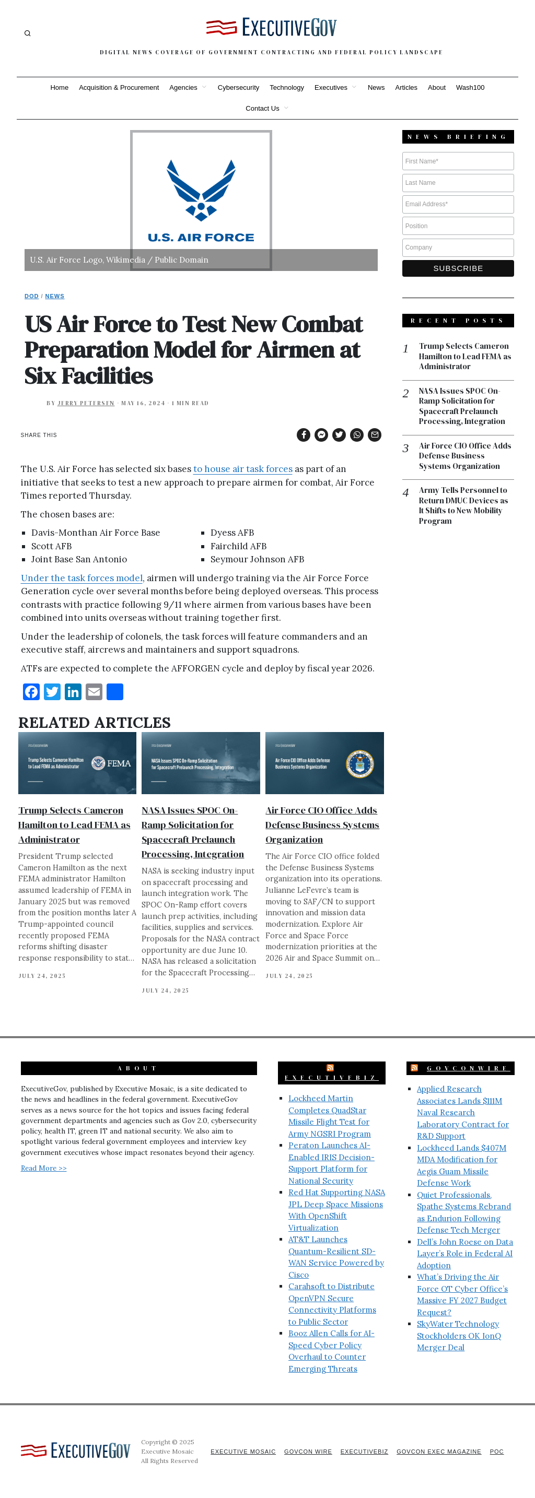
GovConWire (468, 1068)
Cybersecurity (238, 87)
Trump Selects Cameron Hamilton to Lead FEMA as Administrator (74, 825)
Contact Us (262, 108)
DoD (32, 296)
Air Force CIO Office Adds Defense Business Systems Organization (322, 825)
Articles (406, 87)
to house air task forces (243, 469)
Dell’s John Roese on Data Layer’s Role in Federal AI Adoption (465, 1253)
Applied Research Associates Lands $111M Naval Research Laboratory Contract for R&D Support (463, 1112)
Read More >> (44, 1168)
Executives (331, 87)
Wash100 (470, 87)
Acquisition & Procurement (119, 87)
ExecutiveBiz (332, 1078)
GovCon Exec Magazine (439, 1451)
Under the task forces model (82, 578)
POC (497, 1451)
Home (59, 87)
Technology (287, 87)
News (376, 87)
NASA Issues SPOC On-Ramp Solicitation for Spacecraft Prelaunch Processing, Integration (462, 406)
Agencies (183, 87)
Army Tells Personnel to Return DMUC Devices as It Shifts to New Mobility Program (463, 505)
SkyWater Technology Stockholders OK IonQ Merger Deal (459, 1335)
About (437, 87)
